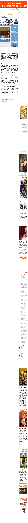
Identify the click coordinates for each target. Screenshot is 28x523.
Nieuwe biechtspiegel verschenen (24, 297)
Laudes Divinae (23, 321)
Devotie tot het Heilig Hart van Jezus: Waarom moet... (24, 331)
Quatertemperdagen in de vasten (24, 309)
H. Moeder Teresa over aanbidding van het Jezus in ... (24, 323)
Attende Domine (23, 305)
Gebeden (19, 12)
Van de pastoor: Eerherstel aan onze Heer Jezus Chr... (24, 343)
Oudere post (17, 104)
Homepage (10, 104)
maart (22, 281)
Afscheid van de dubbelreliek (23, 341)
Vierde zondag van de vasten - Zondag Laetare (24, 285)
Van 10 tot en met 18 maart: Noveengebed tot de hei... (24, 311)
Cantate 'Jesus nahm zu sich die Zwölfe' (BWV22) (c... (24, 338)
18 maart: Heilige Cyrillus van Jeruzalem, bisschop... (23, 303)
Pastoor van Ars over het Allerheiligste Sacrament (24, 327)
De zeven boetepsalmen (23, 335)
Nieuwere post (3, 104)
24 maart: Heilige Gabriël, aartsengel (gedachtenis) (24, 293)
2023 (21, 347)
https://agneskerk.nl (24, 127)
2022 (21, 348)
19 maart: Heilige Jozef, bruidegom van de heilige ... (23, 301)
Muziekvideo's (10, 14)
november (22, 274)
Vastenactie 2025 (23, 286)
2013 (21, 356)
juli (21, 278)
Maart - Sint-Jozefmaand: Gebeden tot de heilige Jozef (23, 318)
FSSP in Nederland (3, 14)
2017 (21, 352)
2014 (21, 355)
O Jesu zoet (22, 294)
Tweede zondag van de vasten (24, 307)
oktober (22, 275)
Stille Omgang (23, 308)
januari (22, 345)
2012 (21, 357)
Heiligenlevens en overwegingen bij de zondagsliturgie (8, 12)
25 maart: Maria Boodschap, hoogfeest (23, 291)
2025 (21, 273)
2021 (21, 349)
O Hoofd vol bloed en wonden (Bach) (24, 314)
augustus (22, 277)
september (22, 276)
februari (22, 344)
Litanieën (23, 12)
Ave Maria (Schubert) (24, 289)
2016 (21, 353)
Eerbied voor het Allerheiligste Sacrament (23, 329)
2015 (21, 354)
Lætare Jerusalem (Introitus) (23, 283)
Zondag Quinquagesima (23, 339)
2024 (21, 346)
